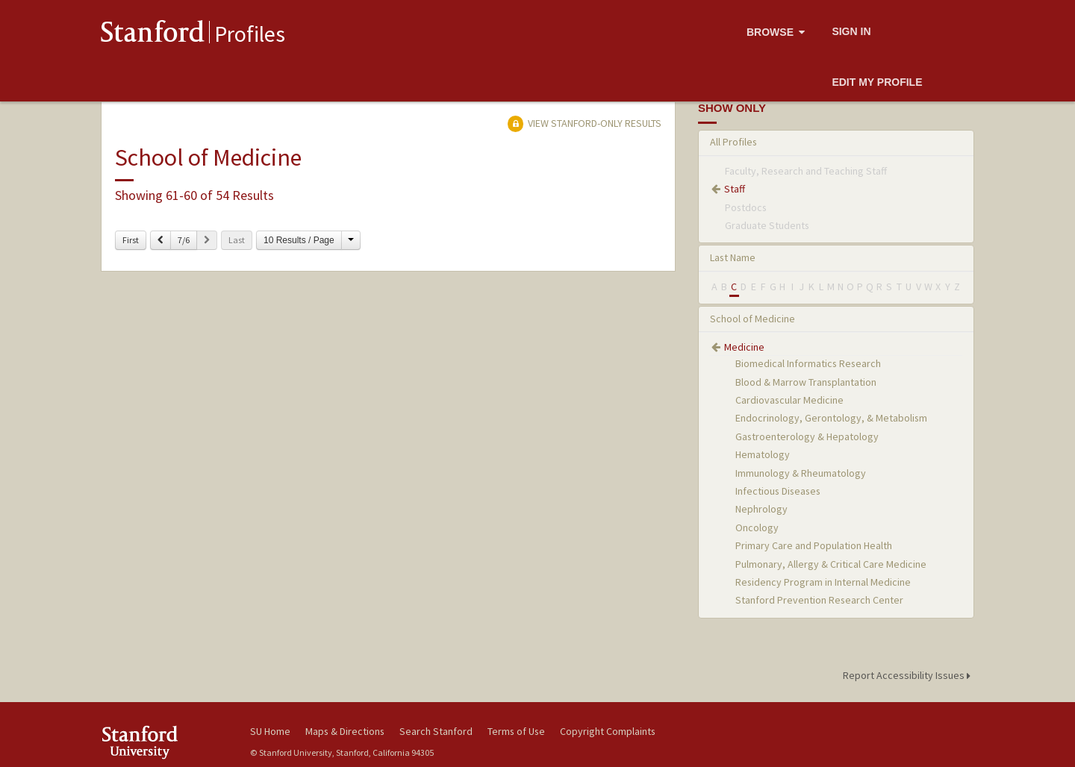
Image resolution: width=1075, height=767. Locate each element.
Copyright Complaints (607, 731)
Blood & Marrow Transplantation (805, 382)
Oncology (757, 527)
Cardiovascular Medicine (789, 400)
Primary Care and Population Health (813, 545)
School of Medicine (752, 318)
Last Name (732, 257)
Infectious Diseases (777, 491)
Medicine (744, 347)
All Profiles (733, 141)
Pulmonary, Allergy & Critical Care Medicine (830, 564)
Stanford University (164, 742)
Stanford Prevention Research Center (819, 600)
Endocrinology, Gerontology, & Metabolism (831, 418)
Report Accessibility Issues (909, 675)
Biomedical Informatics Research (808, 363)
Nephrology (761, 509)
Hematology (762, 454)
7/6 (184, 239)
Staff (734, 188)
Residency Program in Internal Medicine (823, 582)
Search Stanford (436, 731)
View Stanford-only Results (584, 123)
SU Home (270, 731)
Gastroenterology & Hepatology (807, 436)
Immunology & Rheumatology (800, 473)
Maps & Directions (344, 731)
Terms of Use (516, 731)
